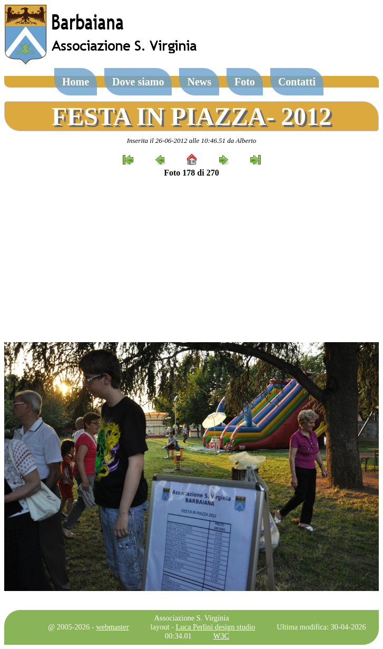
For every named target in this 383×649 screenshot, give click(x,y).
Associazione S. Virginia (191, 618)
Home (75, 82)
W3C (221, 636)
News (199, 82)
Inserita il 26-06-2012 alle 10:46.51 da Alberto (192, 140)
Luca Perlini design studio (216, 627)
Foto (244, 82)
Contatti (297, 82)
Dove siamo (138, 82)
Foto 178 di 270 (191, 172)
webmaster (112, 627)
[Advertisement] (191, 260)
